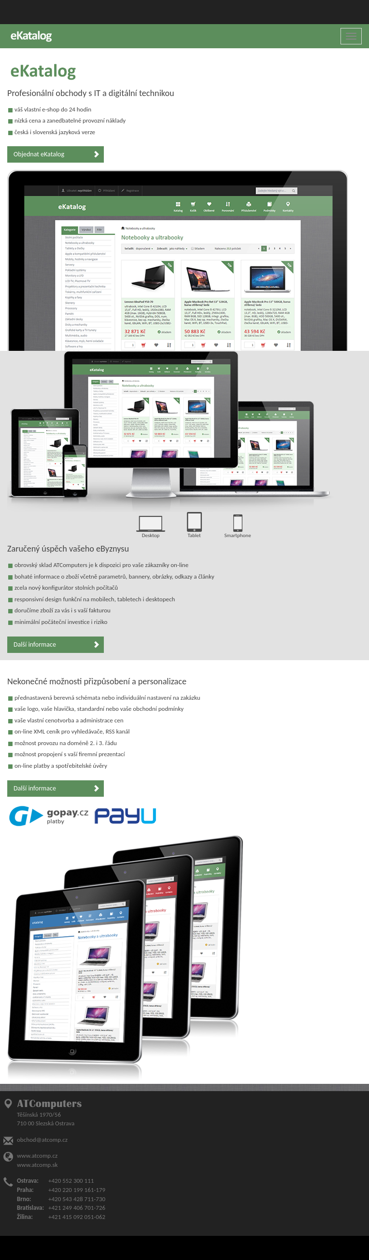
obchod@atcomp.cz (42, 1139)
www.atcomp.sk (37, 1164)
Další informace (56, 644)
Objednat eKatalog (56, 154)
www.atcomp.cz (37, 1155)
